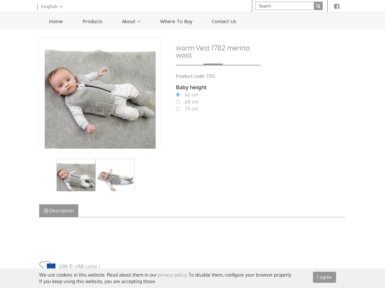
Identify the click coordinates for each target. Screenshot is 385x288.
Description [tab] (58, 210)
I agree (324, 277)
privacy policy (172, 275)
